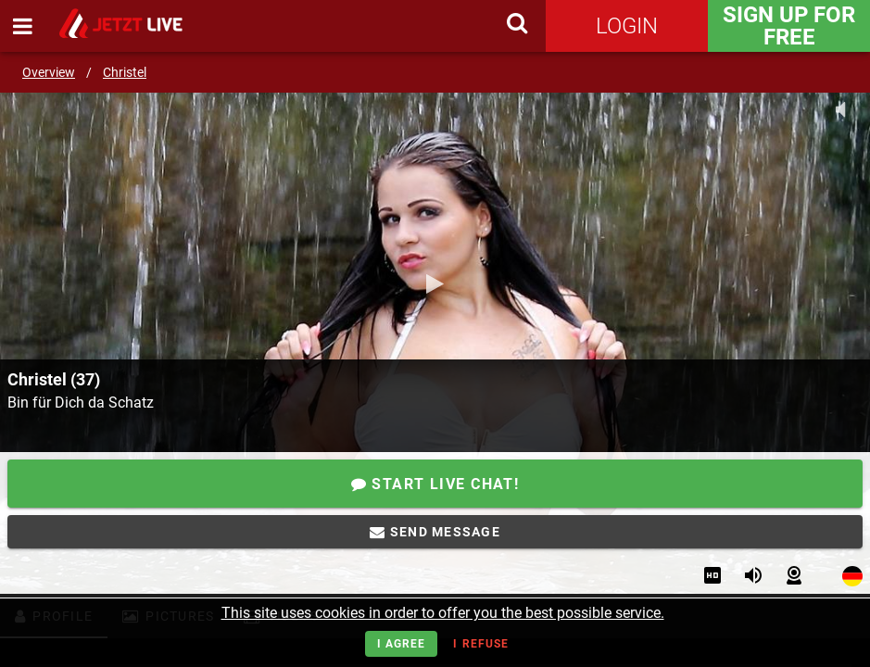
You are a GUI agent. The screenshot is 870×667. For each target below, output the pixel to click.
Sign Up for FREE (789, 26)
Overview (48, 72)
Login (627, 26)
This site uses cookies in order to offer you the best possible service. (442, 613)
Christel (124, 72)
